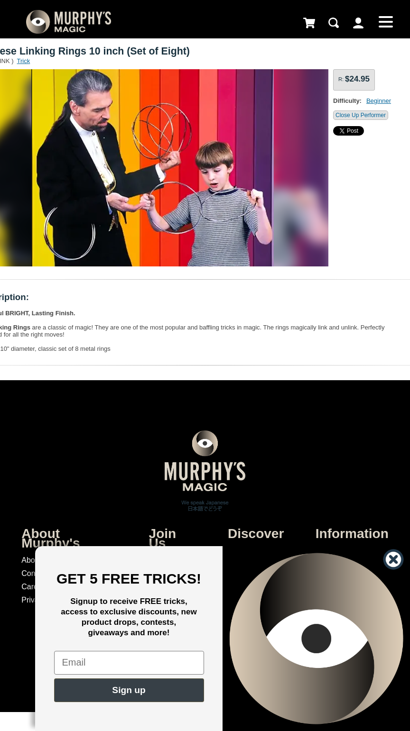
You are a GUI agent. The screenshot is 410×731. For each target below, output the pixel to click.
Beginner (378, 100)
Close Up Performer (360, 115)
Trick (23, 60)
